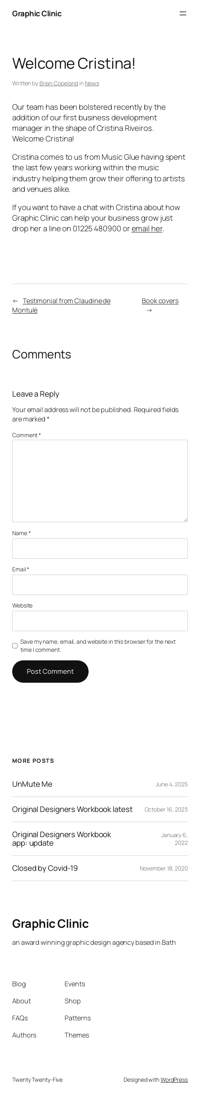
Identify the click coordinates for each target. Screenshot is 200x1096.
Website (22, 605)
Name (21, 533)
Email (20, 569)
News (92, 83)
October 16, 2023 (166, 809)
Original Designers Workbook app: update (61, 838)
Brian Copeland (58, 83)
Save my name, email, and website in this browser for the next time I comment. (98, 645)
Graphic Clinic (36, 13)
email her (147, 228)
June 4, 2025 (172, 784)
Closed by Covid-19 (45, 868)
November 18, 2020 (164, 868)
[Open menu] (183, 13)
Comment (26, 435)
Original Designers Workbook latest (72, 809)
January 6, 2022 (174, 839)
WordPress (174, 1079)
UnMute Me (32, 784)
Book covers (160, 300)
